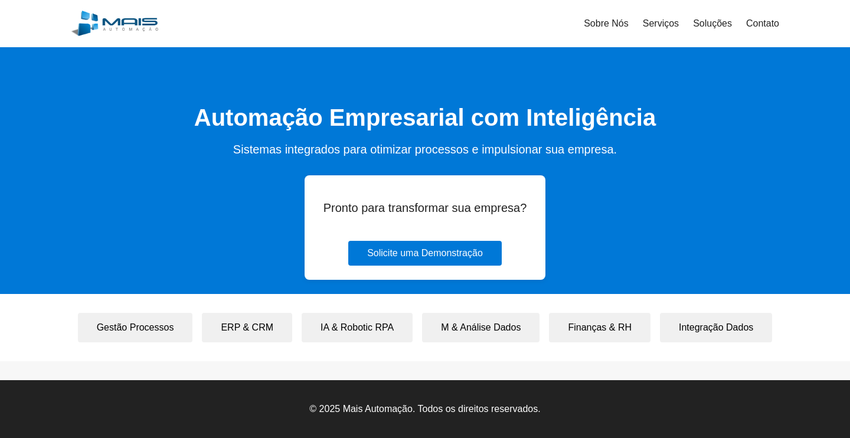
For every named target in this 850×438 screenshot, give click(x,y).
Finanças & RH (600, 327)
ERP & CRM (247, 327)
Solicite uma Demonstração (425, 253)
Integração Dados (716, 327)
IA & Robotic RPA (357, 327)
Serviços (661, 23)
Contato (762, 23)
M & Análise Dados (481, 327)
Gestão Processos (135, 327)
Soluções (712, 23)
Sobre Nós (606, 23)
